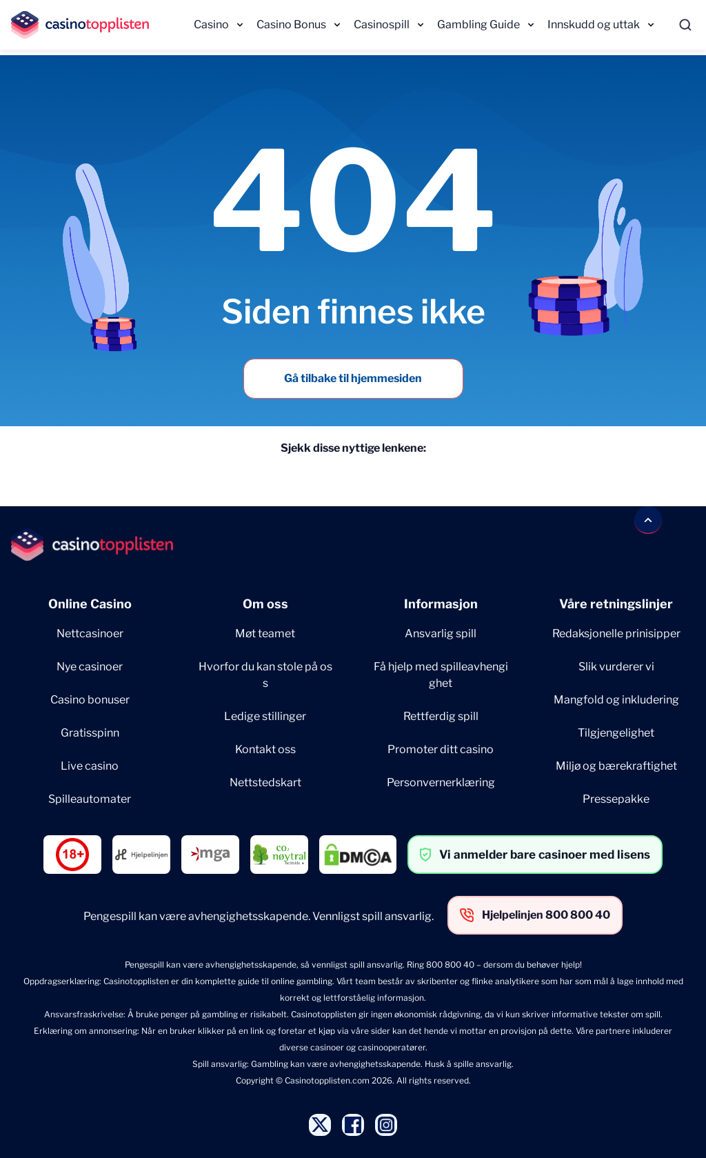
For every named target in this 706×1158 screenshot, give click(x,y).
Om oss (265, 604)
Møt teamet (265, 633)
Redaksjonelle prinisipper (616, 633)
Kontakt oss (265, 749)
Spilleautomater (89, 799)
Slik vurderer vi (616, 666)
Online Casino (90, 604)
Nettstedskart (265, 782)
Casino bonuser (90, 699)
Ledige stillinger (265, 716)
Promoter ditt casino (440, 749)
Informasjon (441, 604)
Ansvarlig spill (440, 633)
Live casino (90, 765)
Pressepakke (616, 799)
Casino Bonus (291, 24)
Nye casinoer (90, 666)
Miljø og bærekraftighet (616, 765)
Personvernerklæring (441, 782)
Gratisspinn (90, 732)
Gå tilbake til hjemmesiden (353, 378)
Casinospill (382, 24)
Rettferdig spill (440, 716)
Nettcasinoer (90, 633)
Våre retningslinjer (616, 604)
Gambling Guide (478, 24)
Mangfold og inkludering (616, 699)
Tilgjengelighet (616, 732)
